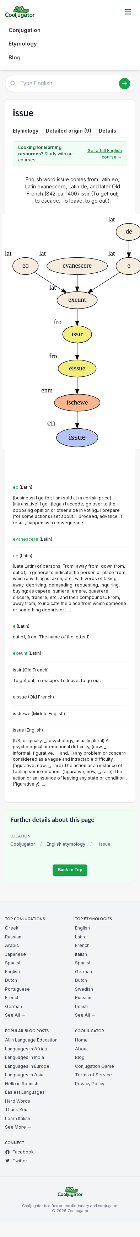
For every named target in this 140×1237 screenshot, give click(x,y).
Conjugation (25, 30)
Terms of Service (93, 1074)
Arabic (12, 945)
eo (15, 487)
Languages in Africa (26, 1048)
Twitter (16, 1160)
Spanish (13, 962)
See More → (18, 1127)
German (13, 1006)
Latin (80, 936)
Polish (81, 1006)
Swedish (84, 989)
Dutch (11, 980)
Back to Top (70, 869)
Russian (13, 936)
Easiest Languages (25, 1092)
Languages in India (24, 1057)
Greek (11, 928)
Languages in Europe (27, 1066)
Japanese (15, 954)
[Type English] (70, 83)
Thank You (16, 1109)
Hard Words (17, 1101)
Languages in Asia (24, 1074)
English (12, 971)
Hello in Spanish (21, 1083)
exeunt (20, 653)
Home (81, 1040)
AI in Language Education (31, 1040)
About (81, 1048)
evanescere (25, 539)
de (15, 555)
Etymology (23, 43)
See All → (15, 1015)
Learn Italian (17, 1118)
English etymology (66, 844)
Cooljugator (22, 844)
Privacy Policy (89, 1083)
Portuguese (17, 989)
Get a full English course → (104, 154)
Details (107, 131)
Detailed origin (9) (68, 131)
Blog (15, 57)
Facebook (19, 1152)
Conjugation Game (94, 1066)
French (12, 997)
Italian (81, 954)
